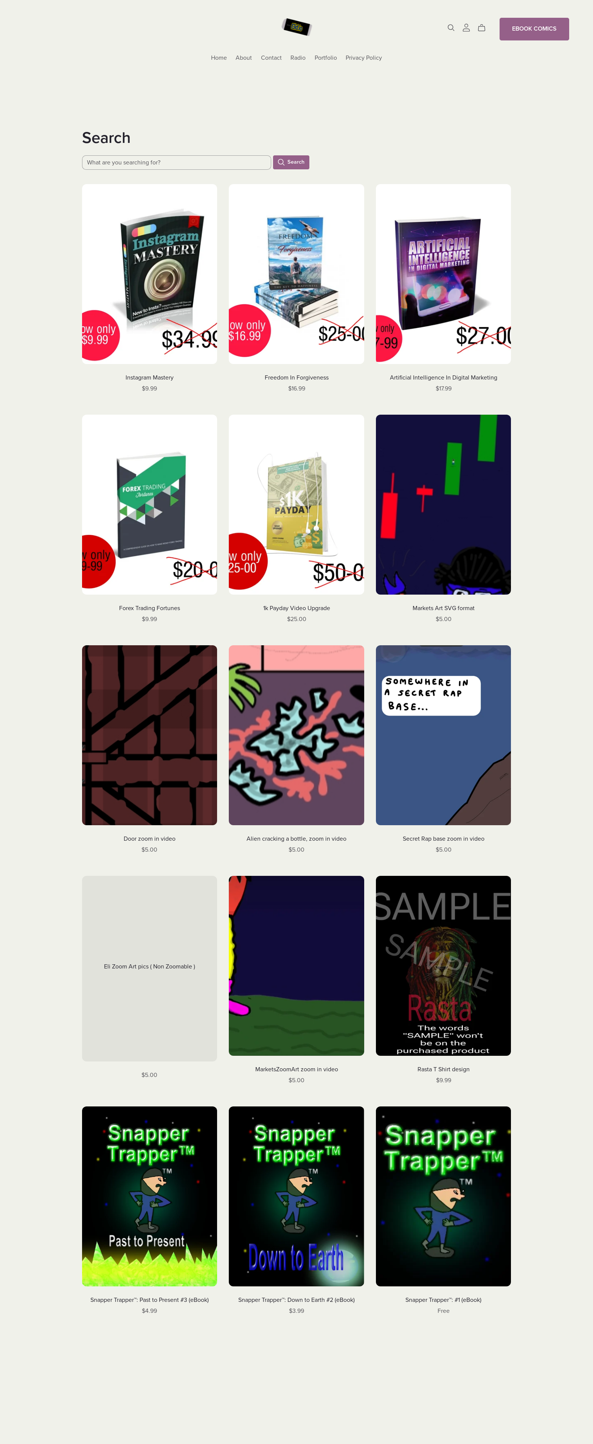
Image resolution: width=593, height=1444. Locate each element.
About (244, 58)
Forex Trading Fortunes (149, 608)
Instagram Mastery (150, 377)
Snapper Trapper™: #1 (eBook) (443, 1300)
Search (291, 162)
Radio (298, 58)
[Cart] (485, 28)
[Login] (466, 27)
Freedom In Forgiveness (297, 377)
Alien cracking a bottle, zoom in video (296, 839)
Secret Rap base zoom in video (443, 839)
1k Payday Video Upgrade (296, 608)
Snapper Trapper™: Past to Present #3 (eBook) (149, 1300)
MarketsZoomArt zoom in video (296, 1069)
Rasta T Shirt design (444, 1069)
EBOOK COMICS (534, 29)
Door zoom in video (149, 839)
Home (219, 58)
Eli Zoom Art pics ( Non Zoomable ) (149, 966)
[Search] (451, 27)
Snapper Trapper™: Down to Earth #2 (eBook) (296, 1300)
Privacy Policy (364, 58)
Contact (271, 58)
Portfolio (326, 58)
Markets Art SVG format (444, 608)
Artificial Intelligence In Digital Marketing (443, 377)
